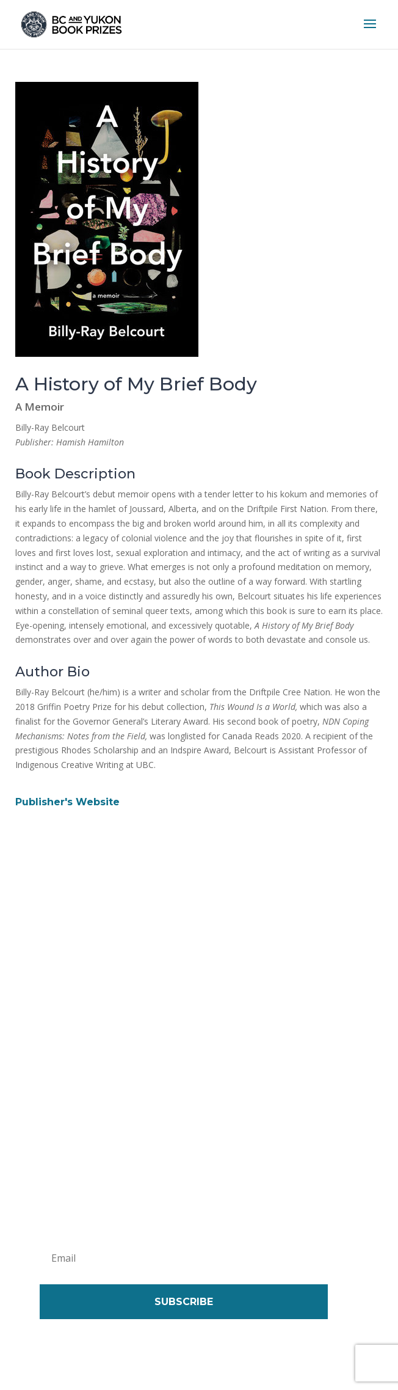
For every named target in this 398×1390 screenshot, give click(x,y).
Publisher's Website (67, 802)
